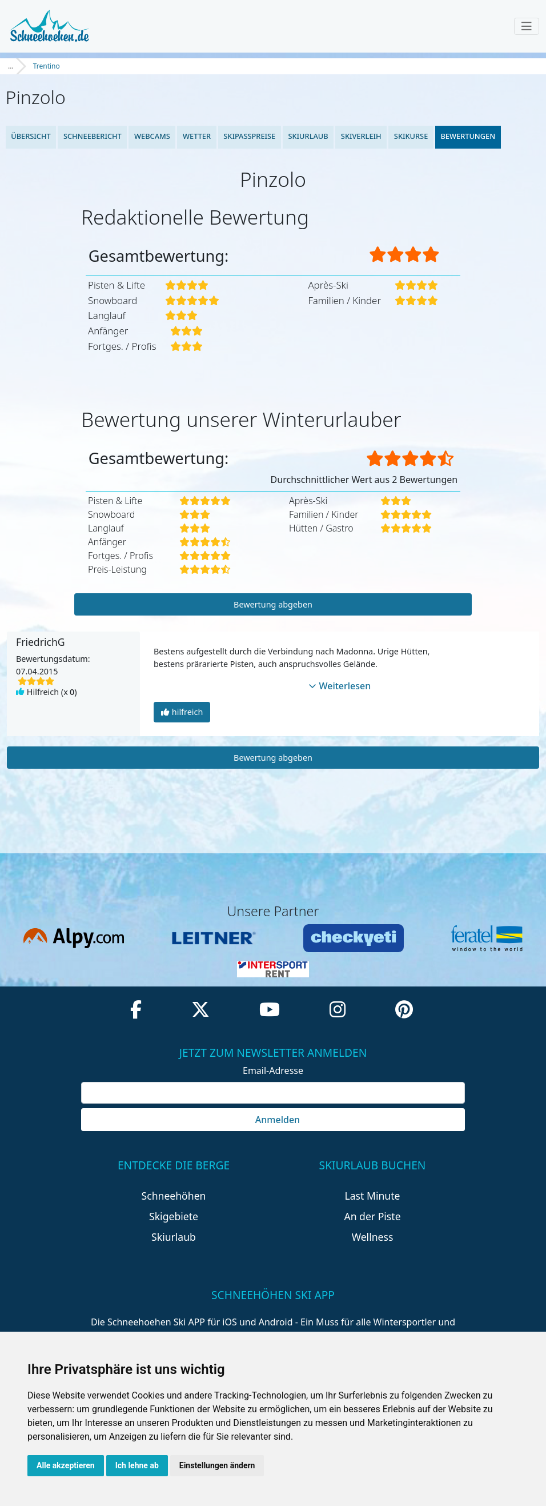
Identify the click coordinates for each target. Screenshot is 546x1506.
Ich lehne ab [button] (137, 1465)
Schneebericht (92, 136)
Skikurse (411, 136)
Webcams (152, 136)
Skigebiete (173, 1216)
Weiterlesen (339, 686)
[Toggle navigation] (526, 26)
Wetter (197, 136)
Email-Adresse (273, 1070)
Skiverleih (361, 136)
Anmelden (273, 1119)
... (11, 66)
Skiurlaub (308, 136)
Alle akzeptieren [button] (66, 1465)
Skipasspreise (249, 136)
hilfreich (182, 711)
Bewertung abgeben (273, 604)
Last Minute (372, 1196)
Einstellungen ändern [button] (217, 1465)
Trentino (46, 66)
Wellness (373, 1237)
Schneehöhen (174, 1196)
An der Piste (372, 1216)
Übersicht (31, 136)
